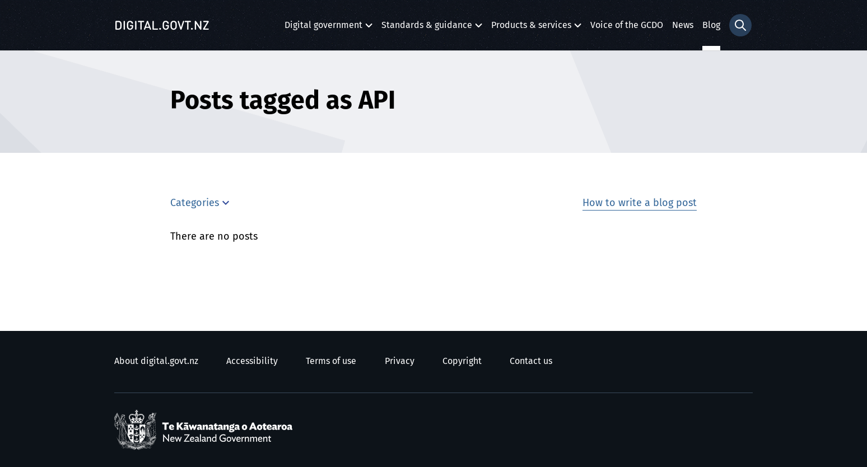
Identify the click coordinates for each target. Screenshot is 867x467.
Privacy (399, 361)
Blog (711, 25)
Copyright (462, 361)
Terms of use (331, 361)
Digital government (323, 28)
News (682, 25)
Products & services (531, 28)
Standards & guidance (426, 28)
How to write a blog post (639, 203)
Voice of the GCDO (626, 25)
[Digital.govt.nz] (162, 25)
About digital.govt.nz (156, 361)
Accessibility (252, 361)
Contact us (531, 361)
